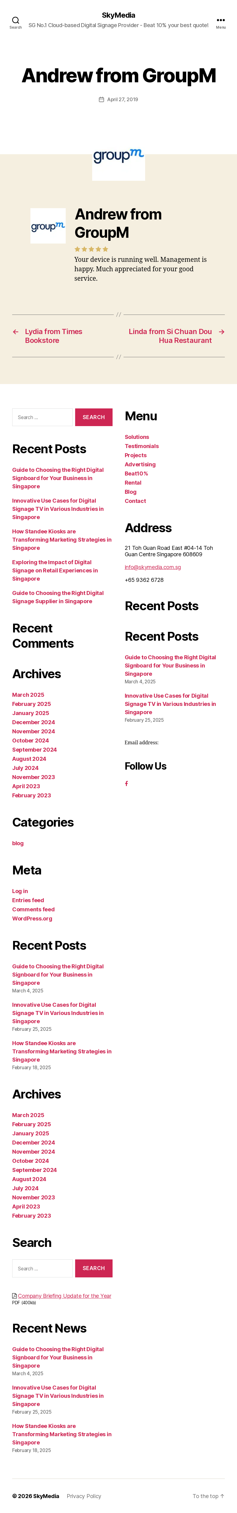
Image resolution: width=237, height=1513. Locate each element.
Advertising (140, 464)
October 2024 (30, 740)
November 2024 (33, 731)
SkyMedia (118, 15)
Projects (136, 455)
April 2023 (26, 786)
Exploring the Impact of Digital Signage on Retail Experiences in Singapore (55, 570)
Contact (135, 500)
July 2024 (25, 767)
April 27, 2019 (122, 99)
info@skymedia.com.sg (153, 567)
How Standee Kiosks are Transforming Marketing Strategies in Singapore (61, 539)
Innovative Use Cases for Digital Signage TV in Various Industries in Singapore (58, 508)
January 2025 (30, 713)
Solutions (137, 436)
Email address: (142, 742)
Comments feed (33, 909)
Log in (20, 891)
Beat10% (136, 473)
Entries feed (28, 900)
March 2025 (28, 694)
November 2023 (33, 777)
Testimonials (142, 446)
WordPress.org (32, 918)
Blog (131, 491)
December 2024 (33, 722)
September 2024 (34, 749)
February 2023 (31, 795)
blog (18, 843)
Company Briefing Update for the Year (64, 1295)
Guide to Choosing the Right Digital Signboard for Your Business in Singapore (58, 477)
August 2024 (29, 758)
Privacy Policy (84, 1496)
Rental (133, 482)
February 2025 (31, 703)
